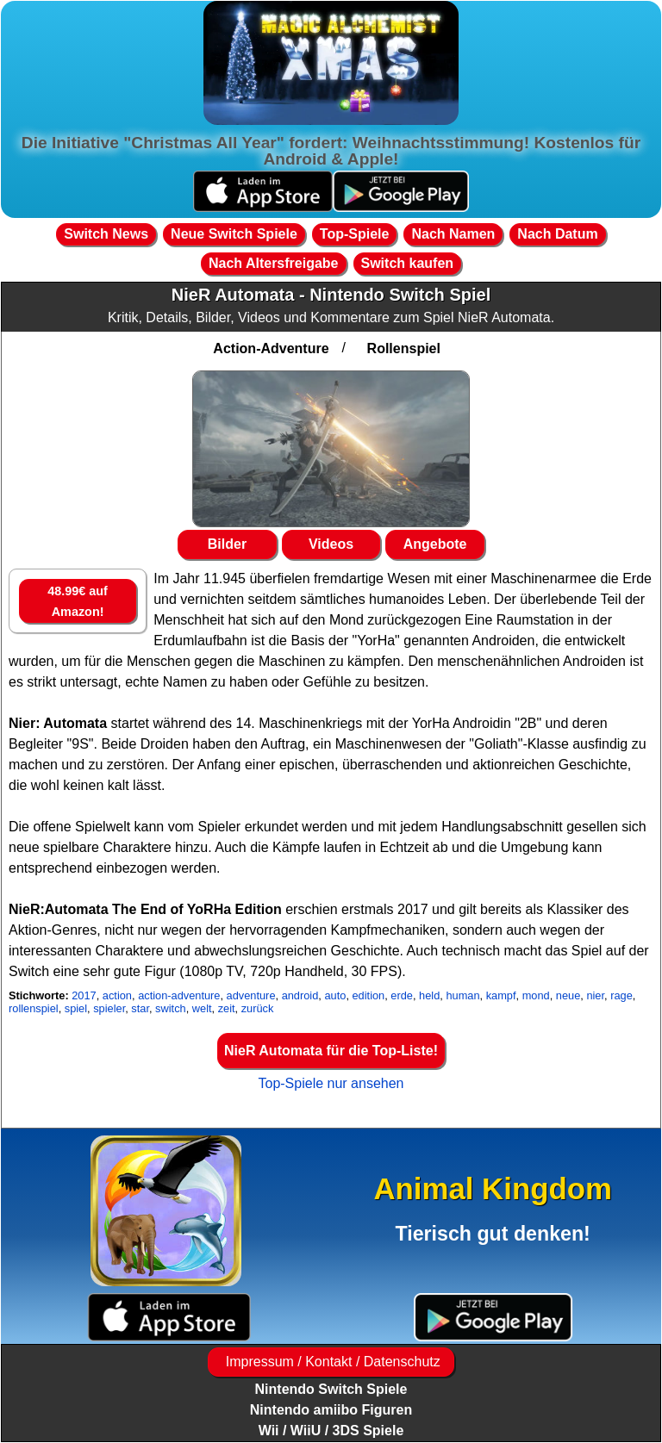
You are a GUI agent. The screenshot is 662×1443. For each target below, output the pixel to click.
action (117, 995)
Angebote (435, 544)
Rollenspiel (403, 348)
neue (568, 995)
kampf (501, 995)
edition (369, 995)
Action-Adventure (270, 348)
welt (202, 1008)
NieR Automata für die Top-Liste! (331, 1050)
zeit (226, 1008)
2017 (84, 995)
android (300, 995)
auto (335, 995)
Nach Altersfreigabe (274, 263)
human (462, 995)
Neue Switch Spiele (234, 234)
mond (536, 995)
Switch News (106, 234)
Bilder (227, 544)
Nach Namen (453, 234)
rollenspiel (34, 1008)
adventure (251, 995)
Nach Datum (557, 234)
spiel (76, 1008)
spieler (109, 1008)
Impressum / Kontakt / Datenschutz (331, 1361)
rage (621, 995)
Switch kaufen (407, 263)
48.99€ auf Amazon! (77, 601)
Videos (331, 544)
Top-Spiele (355, 234)
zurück (257, 1008)
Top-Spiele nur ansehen (330, 1083)
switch (170, 1008)
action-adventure (179, 995)
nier (595, 995)
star (140, 1008)
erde (401, 995)
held (429, 995)
